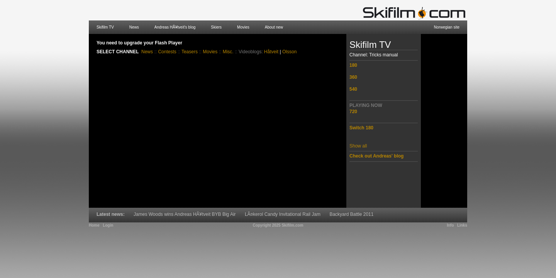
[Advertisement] (444, 121)
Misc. (228, 51)
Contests (167, 51)
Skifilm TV (105, 27)
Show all (358, 146)
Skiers (216, 27)
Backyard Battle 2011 (351, 214)
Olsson (289, 51)
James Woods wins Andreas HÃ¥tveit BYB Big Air (185, 214)
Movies (243, 27)
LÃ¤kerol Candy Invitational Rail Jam (282, 214)
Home (94, 225)
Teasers (189, 51)
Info (450, 225)
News (134, 27)
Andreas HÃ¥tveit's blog (174, 27)
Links (462, 225)
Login (108, 225)
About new (274, 27)
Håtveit (271, 51)
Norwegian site (446, 27)
